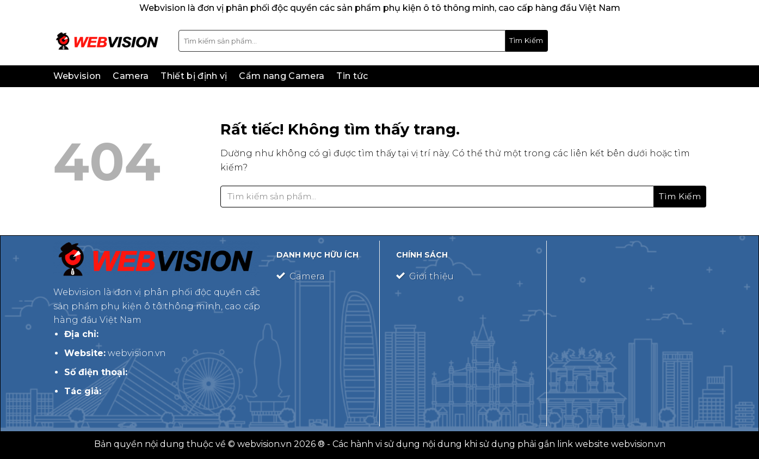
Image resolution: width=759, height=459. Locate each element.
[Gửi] (526, 41)
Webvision (77, 76)
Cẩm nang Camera (281, 76)
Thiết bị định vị (194, 76)
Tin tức (352, 76)
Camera (131, 76)
